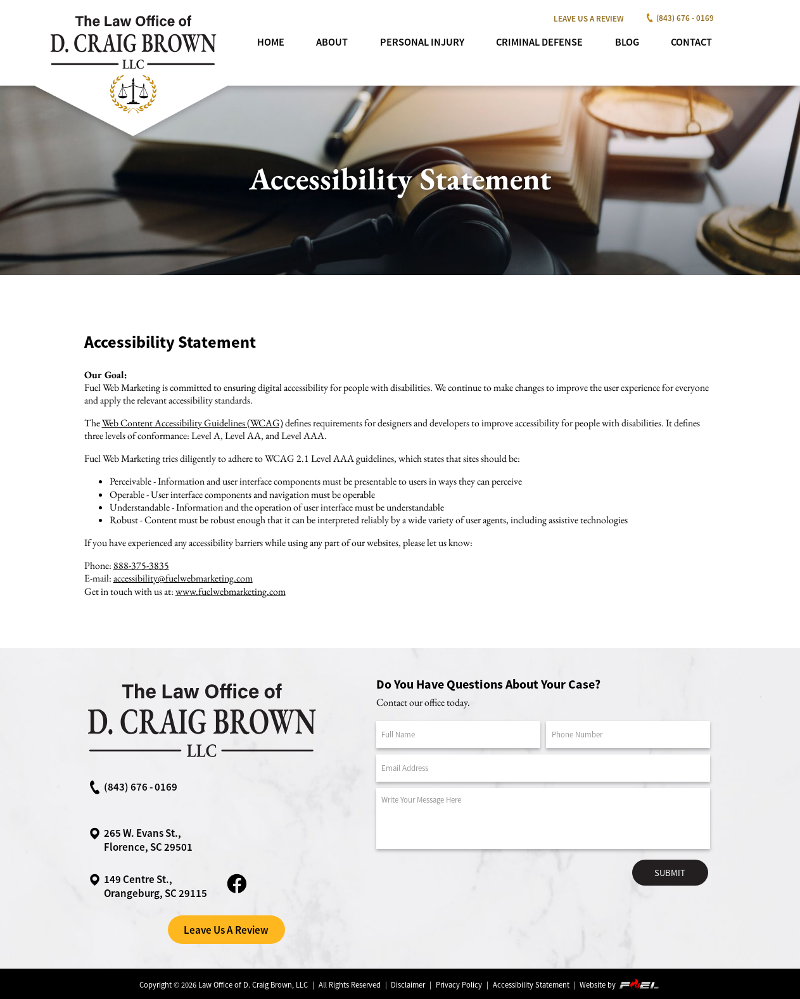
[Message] (543, 818)
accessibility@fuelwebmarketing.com (183, 578)
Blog (627, 41)
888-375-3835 (141, 565)
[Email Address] (543, 768)
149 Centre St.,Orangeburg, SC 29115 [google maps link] (147, 886)
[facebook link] (237, 892)
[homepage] (132, 117)
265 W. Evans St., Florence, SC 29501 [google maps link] (140, 840)
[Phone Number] (628, 734)
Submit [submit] (669, 873)
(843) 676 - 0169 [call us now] (132, 787)
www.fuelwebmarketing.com (230, 591)
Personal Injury (422, 41)
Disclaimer (408, 984)
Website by (620, 984)
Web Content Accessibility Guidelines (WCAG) (192, 423)
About (332, 41)
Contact (691, 41)
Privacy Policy (459, 984)
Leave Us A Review (589, 18)
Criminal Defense (539, 41)
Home (270, 41)
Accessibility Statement (531, 984)
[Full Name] (458, 734)
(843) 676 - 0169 (678, 18)
